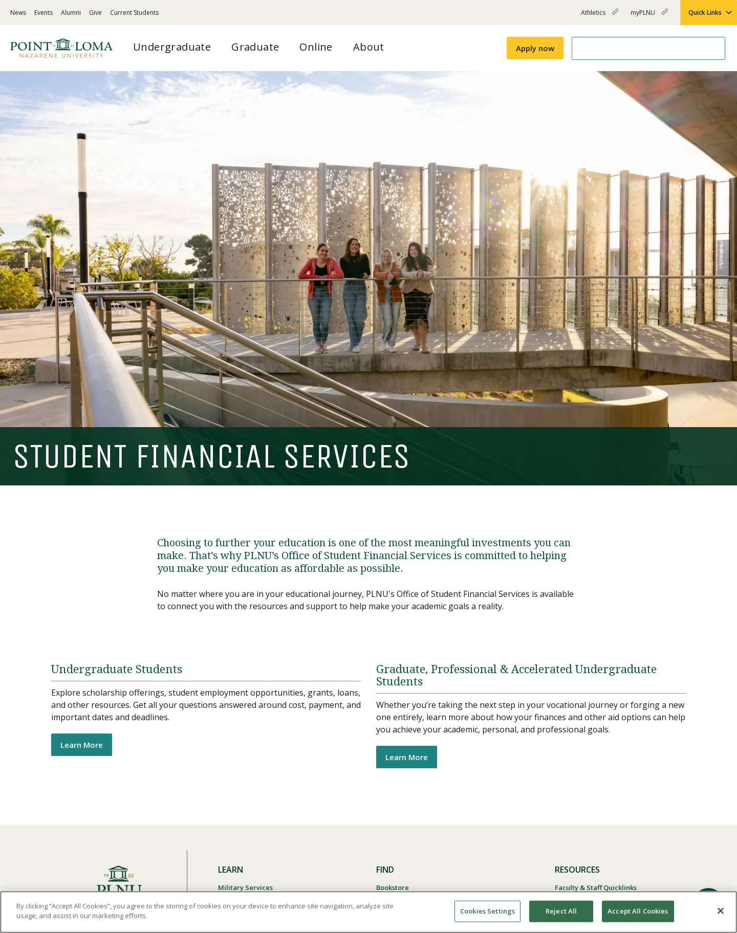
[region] (368, 912)
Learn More (81, 745)
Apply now (535, 48)
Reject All (561, 911)
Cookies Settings (487, 911)
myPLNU (649, 16)
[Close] (720, 910)
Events (43, 12)
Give (95, 12)
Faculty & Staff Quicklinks (596, 887)
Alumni (71, 12)
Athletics (599, 16)
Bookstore (392, 887)
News (18, 12)
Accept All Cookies (638, 911)
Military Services (245, 887)
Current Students (134, 12)
